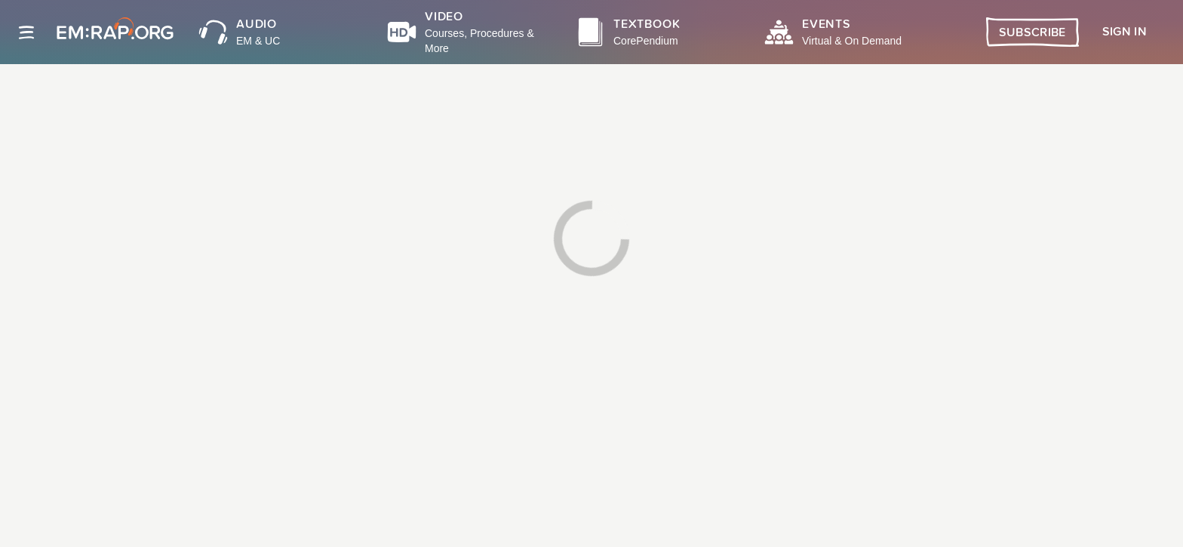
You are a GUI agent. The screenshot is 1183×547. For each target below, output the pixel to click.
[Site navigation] (26, 32)
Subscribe (1032, 32)
